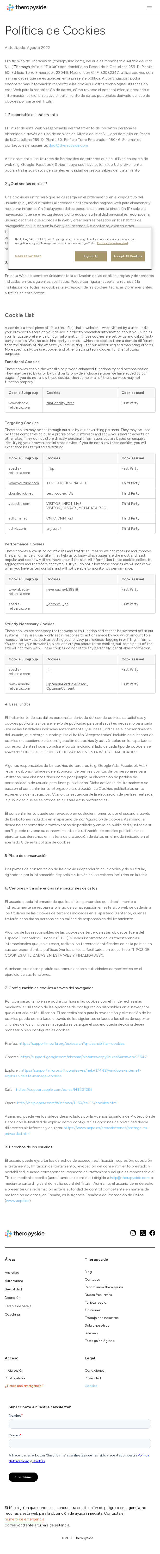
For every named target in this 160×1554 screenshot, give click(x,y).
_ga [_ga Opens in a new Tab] (65, 604)
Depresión (12, 1298)
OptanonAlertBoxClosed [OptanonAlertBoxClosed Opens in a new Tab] (66, 684)
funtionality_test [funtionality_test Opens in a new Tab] (60, 403)
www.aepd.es (17, 1200)
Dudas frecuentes (98, 1295)
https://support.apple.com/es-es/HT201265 (54, 1089)
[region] (80, 249)
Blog (88, 1272)
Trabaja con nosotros (102, 1318)
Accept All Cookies (127, 256)
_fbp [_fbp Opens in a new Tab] (50, 468)
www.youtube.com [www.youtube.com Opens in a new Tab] (24, 483)
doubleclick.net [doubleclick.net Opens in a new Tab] (21, 493)
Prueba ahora (15, 1378)
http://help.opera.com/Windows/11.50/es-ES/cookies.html (67, 1103)
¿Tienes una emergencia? (24, 1386)
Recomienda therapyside (104, 1287)
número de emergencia (24, 1519)
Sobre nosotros (97, 1325)
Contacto (92, 1279)
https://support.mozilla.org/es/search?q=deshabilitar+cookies (72, 1043)
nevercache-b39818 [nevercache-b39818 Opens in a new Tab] (62, 589)
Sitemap (91, 1333)
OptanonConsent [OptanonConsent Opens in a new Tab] (60, 688)
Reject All (91, 256)
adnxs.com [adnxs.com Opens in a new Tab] (17, 528)
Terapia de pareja (18, 1306)
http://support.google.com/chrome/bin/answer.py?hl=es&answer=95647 (83, 1057)
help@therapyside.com (130, 1177)
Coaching (12, 1314)
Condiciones (94, 1371)
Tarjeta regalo (95, 1302)
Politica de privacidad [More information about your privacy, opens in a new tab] (112, 243)
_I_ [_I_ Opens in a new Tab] (48, 669)
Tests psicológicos (99, 1341)
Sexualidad (13, 1289)
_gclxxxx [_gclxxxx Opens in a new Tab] (53, 604)
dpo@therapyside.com (68, 145)
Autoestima (14, 1281)
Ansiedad (12, 1273)
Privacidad (93, 1378)
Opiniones (92, 1310)
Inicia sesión (14, 1371)
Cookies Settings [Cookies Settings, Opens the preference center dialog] (28, 256)
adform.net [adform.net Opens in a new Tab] (18, 518)
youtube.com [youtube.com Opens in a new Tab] (19, 504)
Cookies (91, 1386)
